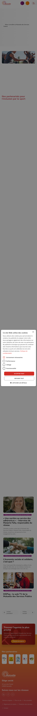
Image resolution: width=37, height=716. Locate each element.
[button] (18, 383)
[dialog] (18, 358)
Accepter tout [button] (19, 373)
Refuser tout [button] (19, 378)
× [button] (33, 332)
